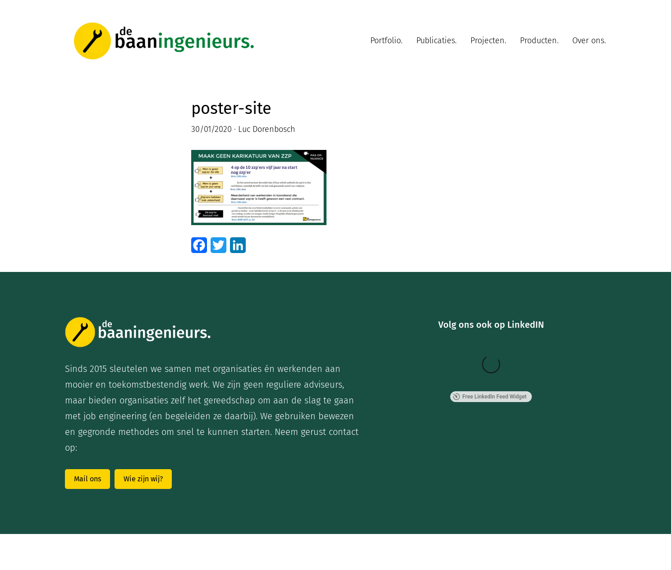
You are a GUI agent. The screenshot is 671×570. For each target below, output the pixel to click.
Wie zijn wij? (143, 479)
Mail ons (87, 479)
